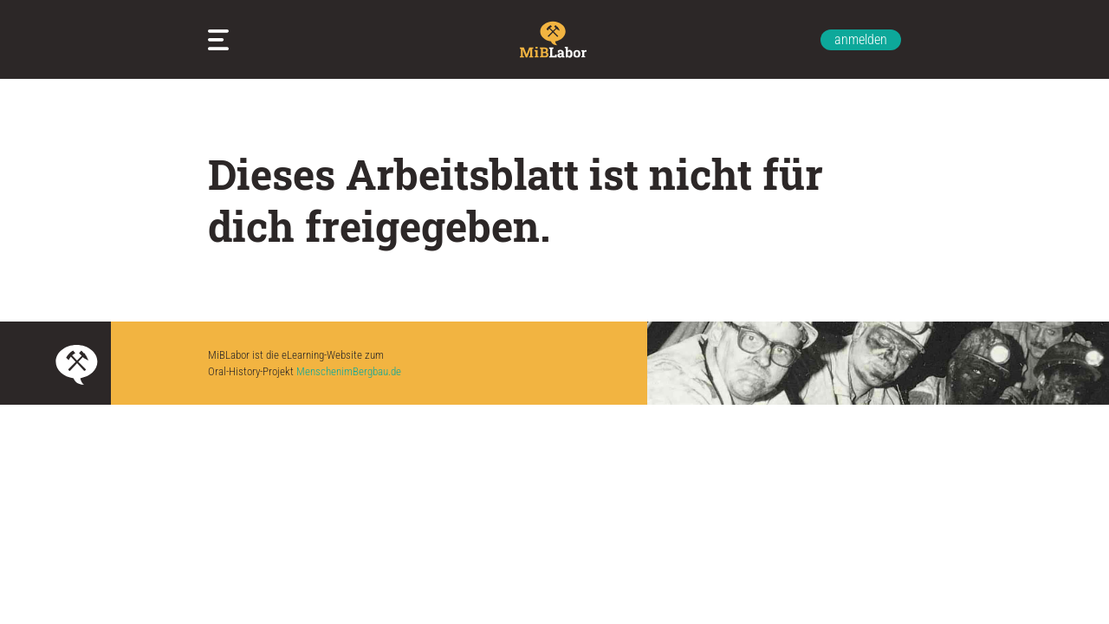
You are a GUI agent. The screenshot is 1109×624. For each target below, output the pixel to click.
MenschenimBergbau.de (348, 371)
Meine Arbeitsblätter (222, 39)
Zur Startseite (554, 39)
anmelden (860, 39)
